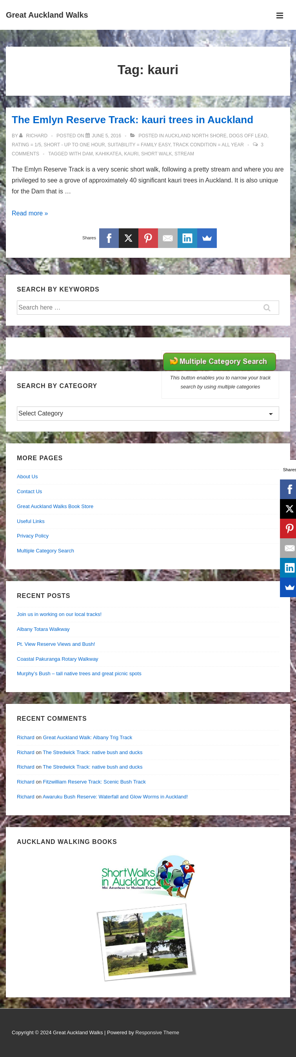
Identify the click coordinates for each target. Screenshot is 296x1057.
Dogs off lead (248, 136)
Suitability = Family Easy (138, 145)
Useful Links (31, 521)
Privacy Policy (33, 536)
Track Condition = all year (208, 145)
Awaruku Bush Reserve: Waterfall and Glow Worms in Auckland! (115, 797)
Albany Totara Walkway (43, 629)
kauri (131, 154)
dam (87, 154)
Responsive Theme (157, 1032)
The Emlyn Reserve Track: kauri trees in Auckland (132, 120)
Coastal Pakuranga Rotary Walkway (57, 659)
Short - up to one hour (74, 145)
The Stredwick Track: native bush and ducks (92, 752)
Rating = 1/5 (26, 145)
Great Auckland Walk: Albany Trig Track (87, 737)
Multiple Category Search (45, 551)
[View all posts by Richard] (34, 136)
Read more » (30, 213)
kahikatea (108, 154)
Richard (26, 737)
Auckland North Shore (196, 136)
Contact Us (29, 491)
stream (184, 154)
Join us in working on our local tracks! (59, 614)
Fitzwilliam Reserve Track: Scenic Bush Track (94, 782)
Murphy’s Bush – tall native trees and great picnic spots (79, 673)
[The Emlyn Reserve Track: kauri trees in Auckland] (106, 136)
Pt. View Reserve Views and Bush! (56, 644)
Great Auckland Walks (47, 15)
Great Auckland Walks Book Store (55, 506)
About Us (27, 476)
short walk (156, 154)
